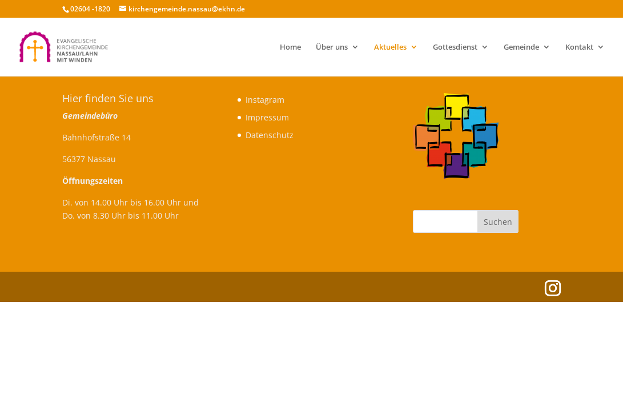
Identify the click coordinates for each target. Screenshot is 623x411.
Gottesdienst (455, 47)
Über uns (332, 47)
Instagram (265, 99)
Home (290, 47)
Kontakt (579, 47)
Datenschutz (270, 135)
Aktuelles (390, 47)
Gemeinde (521, 47)
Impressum (267, 117)
